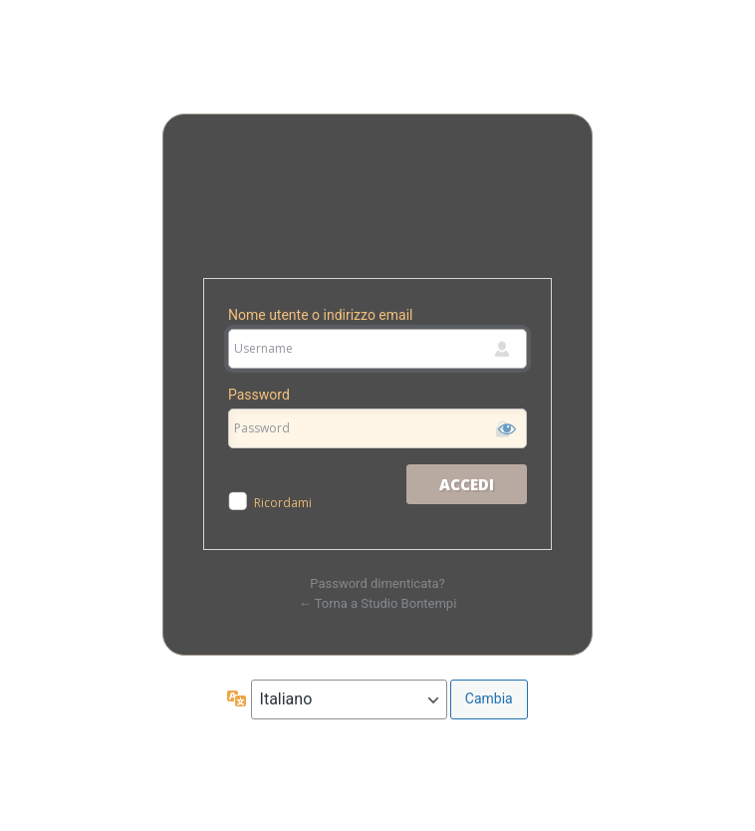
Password (259, 395)
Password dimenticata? (377, 583)
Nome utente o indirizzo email (320, 315)
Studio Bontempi (377, 204)
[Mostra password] (507, 428)
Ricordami (283, 502)
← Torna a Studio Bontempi (378, 603)
